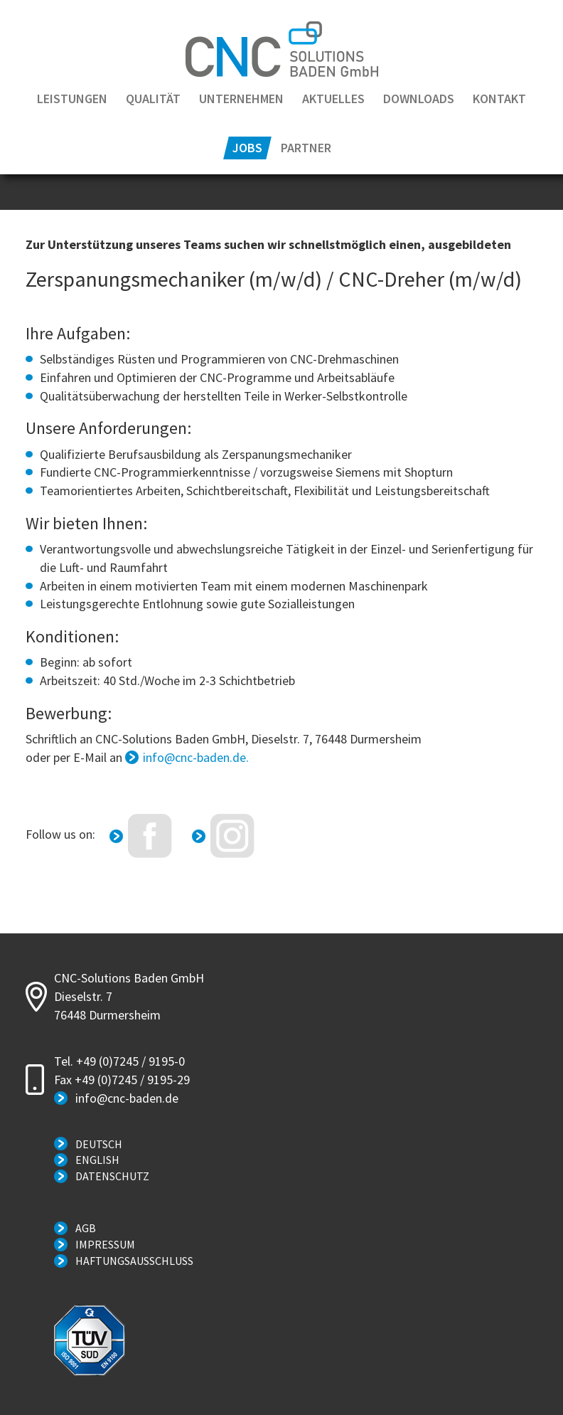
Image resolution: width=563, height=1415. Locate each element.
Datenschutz (112, 1176)
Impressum (105, 1244)
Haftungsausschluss (134, 1261)
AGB (85, 1228)
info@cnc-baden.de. (196, 757)
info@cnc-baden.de (126, 1098)
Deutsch (98, 1144)
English (97, 1159)
